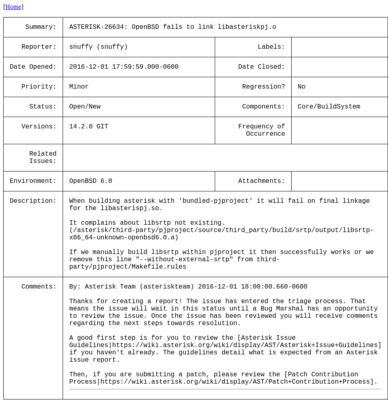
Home (13, 6)
